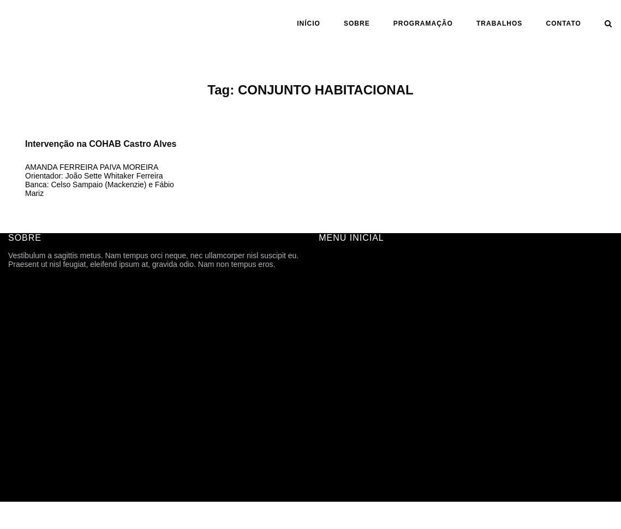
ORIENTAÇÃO (344, 381)
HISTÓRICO (340, 304)
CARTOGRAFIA (346, 411)
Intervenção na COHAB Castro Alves (100, 143)
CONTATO (563, 23)
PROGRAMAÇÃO (423, 23)
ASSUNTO (337, 396)
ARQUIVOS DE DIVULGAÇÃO (371, 335)
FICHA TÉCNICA (348, 289)
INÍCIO (308, 23)
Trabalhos (499, 23)
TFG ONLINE (342, 427)
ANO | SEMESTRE (351, 365)
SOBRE (357, 23)
